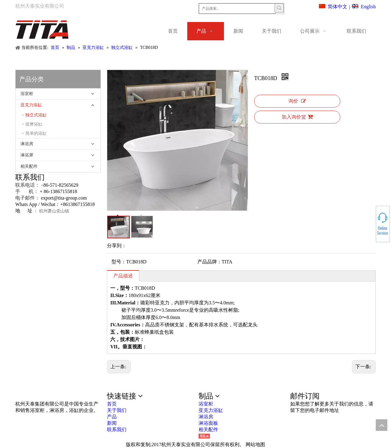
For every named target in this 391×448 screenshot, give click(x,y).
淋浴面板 (208, 423)
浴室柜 (26, 93)
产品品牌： (209, 261)
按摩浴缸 (33, 124)
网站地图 (255, 444)
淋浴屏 (26, 155)
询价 (297, 101)
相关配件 (29, 166)
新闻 (112, 423)
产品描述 (123, 275)
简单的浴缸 (36, 133)
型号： (118, 261)
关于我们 (116, 410)
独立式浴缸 (36, 115)
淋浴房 (26, 143)
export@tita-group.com (64, 197)
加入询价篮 (297, 116)
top (381, 425)
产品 (112, 416)
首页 (112, 403)
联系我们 (116, 429)
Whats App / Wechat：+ (39, 204)
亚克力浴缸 (31, 105)
